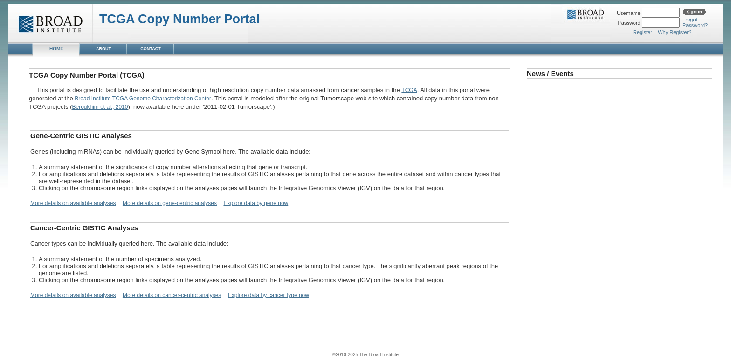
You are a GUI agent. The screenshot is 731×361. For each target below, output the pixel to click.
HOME (56, 48)
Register (642, 32)
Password (629, 23)
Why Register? (674, 32)
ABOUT (103, 48)
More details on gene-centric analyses (170, 203)
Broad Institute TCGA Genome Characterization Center (143, 98)
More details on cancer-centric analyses (172, 295)
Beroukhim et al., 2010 (100, 107)
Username (629, 13)
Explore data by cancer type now (268, 295)
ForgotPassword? (695, 22)
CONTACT (150, 48)
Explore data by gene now (255, 203)
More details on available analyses (73, 203)
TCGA (409, 90)
